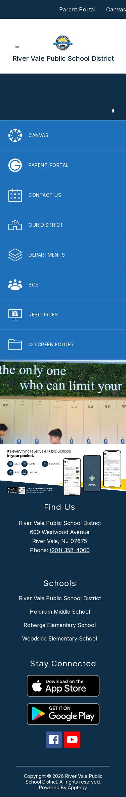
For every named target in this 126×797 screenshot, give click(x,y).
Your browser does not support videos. (63, 97)
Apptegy (77, 787)
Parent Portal (77, 9)
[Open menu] (17, 46)
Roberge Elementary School (60, 625)
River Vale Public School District (60, 598)
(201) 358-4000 (70, 550)
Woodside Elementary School (59, 638)
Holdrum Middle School (60, 611)
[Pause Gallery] (113, 110)
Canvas (116, 9)
